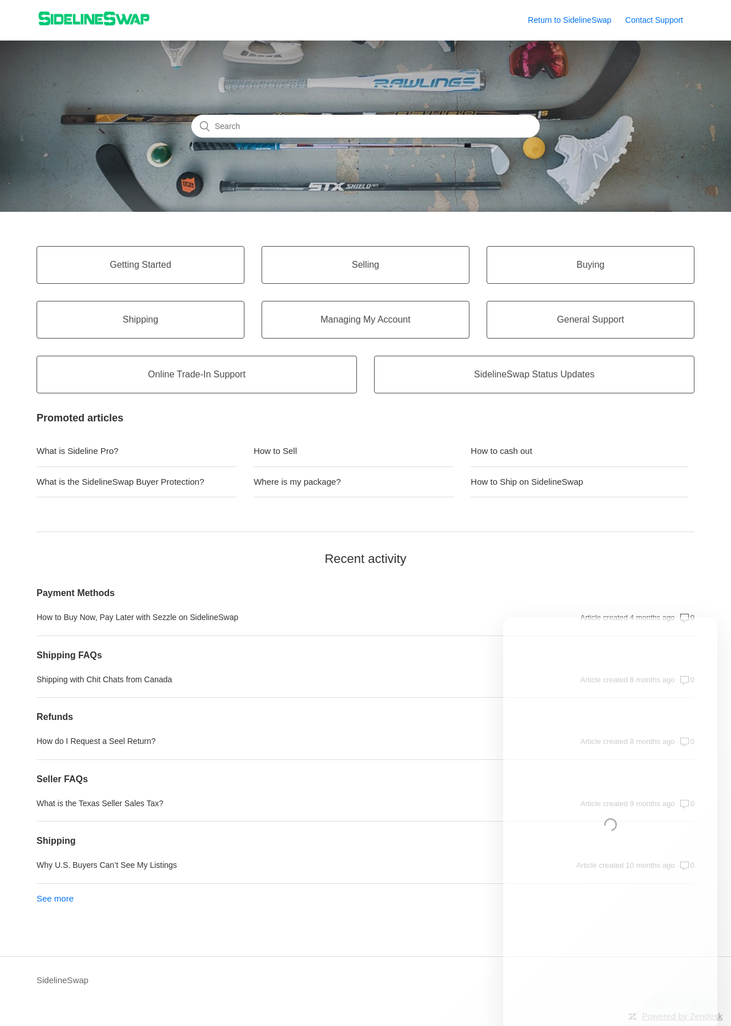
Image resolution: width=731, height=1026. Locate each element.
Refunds (55, 717)
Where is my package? (297, 481)
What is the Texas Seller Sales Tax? (100, 803)
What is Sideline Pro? (77, 451)
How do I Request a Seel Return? (96, 741)
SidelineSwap (63, 980)
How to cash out (501, 451)
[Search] (365, 126)
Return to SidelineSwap (569, 20)
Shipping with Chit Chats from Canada (104, 679)
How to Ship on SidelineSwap (527, 481)
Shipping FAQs (69, 655)
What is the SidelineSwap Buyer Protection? (120, 481)
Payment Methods (76, 593)
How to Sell (275, 451)
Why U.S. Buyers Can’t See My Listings (107, 865)
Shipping (56, 841)
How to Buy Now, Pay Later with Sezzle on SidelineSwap (137, 617)
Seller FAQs (62, 779)
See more (55, 898)
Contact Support (654, 20)
